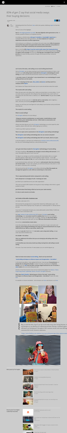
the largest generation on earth (27, 32)
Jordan (37, 82)
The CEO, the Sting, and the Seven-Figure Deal (43, 392)
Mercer (53, 270)
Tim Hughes (11, 25)
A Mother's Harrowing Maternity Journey (42, 377)
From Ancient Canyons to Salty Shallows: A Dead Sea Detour (46, 369)
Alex (34, 82)
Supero (26, 83)
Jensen (43, 82)
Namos (33, 271)
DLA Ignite (21, 71)
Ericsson (38, 271)
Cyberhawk (28, 271)
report (51, 25)
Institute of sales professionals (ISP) (49, 140)
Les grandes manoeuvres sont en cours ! (42, 410)
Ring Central (22, 271)
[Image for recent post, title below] (28, 412)
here (34, 25)
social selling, (34, 256)
